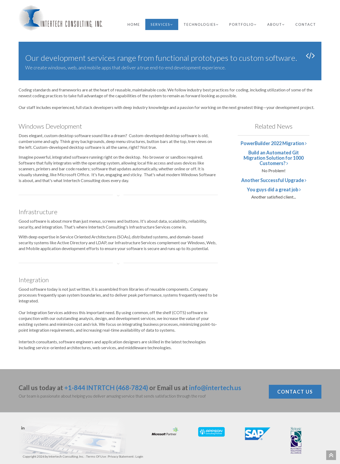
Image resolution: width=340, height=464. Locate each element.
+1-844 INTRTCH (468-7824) (106, 387)
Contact (305, 24)
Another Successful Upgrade (273, 180)
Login (139, 456)
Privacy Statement (121, 456)
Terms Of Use (96, 456)
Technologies (201, 24)
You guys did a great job (274, 189)
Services (162, 24)
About (276, 24)
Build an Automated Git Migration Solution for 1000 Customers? (274, 158)
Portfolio (243, 24)
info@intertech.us (215, 387)
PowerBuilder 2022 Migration (274, 143)
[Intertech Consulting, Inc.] (60, 18)
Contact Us (295, 392)
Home (134, 24)
